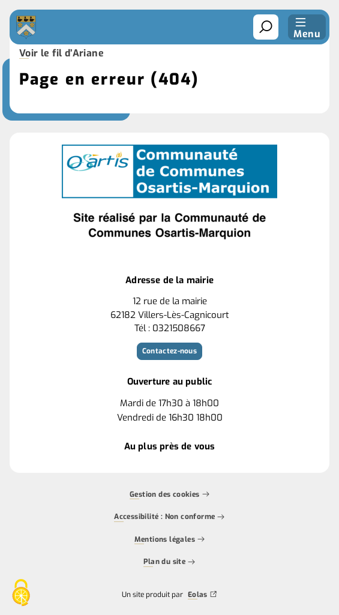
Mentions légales (169, 540)
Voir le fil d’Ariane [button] (61, 54)
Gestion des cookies (169, 495)
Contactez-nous (169, 351)
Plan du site (169, 563)
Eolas (202, 595)
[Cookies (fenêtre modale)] (21, 594)
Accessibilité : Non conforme (169, 518)
